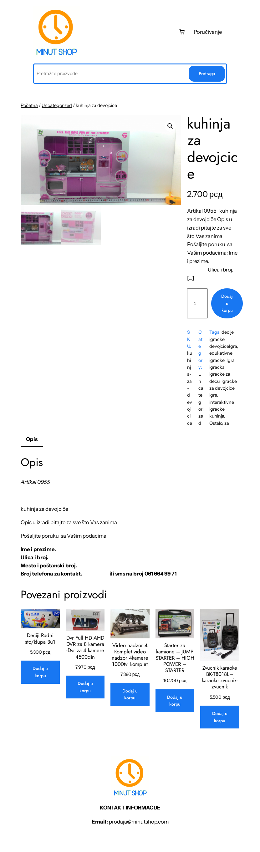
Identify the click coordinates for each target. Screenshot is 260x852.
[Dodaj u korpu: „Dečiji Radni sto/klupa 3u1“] (40, 672)
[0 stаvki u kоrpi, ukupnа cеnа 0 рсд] (181, 31)
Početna (29, 105)
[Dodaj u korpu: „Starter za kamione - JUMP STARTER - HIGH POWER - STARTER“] (174, 700)
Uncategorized (57, 105)
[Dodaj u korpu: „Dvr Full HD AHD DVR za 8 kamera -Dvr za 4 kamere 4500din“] (85, 687)
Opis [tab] (32, 439)
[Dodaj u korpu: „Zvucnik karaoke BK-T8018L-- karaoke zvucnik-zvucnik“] (219, 717)
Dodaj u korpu (227, 303)
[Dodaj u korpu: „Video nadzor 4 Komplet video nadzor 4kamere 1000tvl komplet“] (129, 694)
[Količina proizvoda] (197, 303)
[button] (170, 126)
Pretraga (207, 73)
